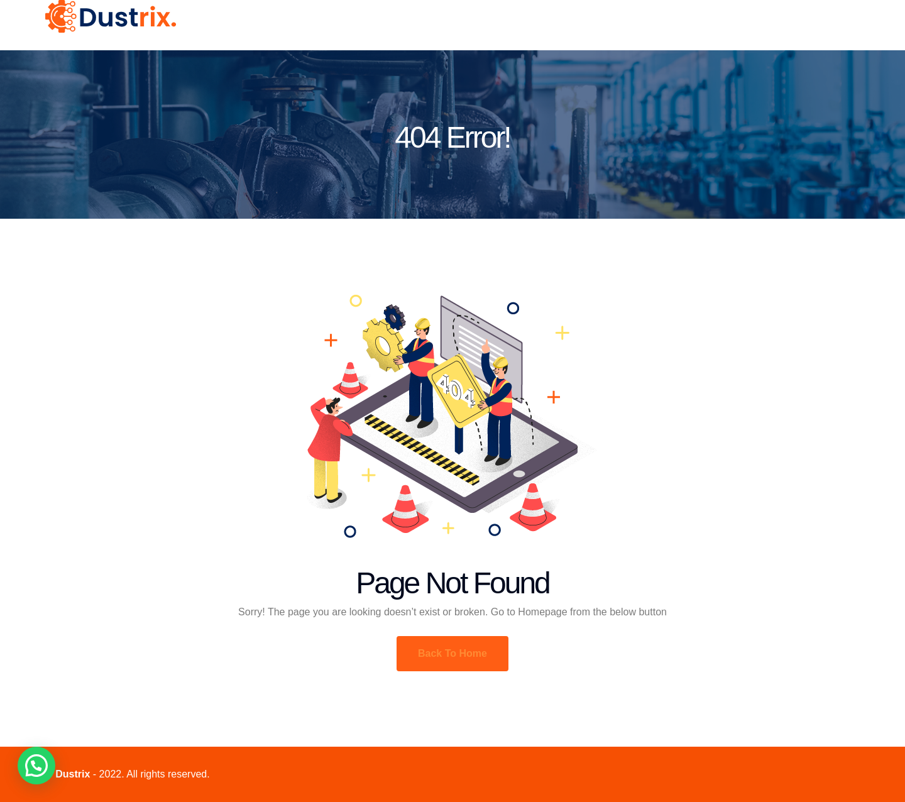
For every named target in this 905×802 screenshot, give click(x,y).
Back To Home (452, 653)
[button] (36, 765)
